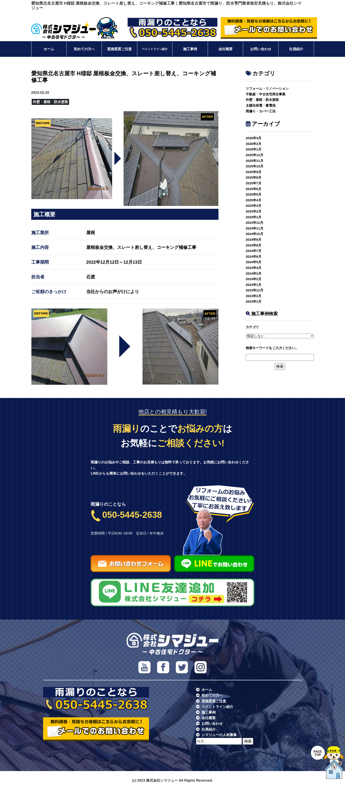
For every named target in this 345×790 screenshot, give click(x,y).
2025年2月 (254, 211)
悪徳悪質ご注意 (119, 49)
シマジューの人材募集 (219, 735)
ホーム (49, 49)
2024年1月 (254, 285)
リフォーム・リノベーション (267, 88)
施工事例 (190, 49)
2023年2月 (254, 296)
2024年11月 (254, 228)
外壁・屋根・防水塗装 (262, 100)
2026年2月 (254, 144)
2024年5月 (254, 262)
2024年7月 (254, 251)
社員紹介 (296, 49)
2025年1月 (254, 217)
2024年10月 (254, 234)
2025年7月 (254, 183)
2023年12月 (254, 290)
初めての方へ (84, 49)
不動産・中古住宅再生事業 (265, 94)
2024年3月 (254, 273)
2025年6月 (254, 189)
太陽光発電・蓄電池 (260, 105)
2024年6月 (254, 256)
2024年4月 (254, 268)
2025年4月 (254, 200)
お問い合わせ (260, 49)
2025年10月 (254, 166)
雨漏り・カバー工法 (260, 111)
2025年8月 (254, 177)
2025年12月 (254, 155)
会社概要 (225, 49)
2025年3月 (254, 205)
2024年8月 (254, 245)
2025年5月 (254, 194)
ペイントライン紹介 (155, 49)
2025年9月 (254, 172)
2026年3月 (254, 138)
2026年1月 (254, 149)
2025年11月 (254, 161)
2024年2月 (254, 279)
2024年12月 (254, 222)
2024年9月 (254, 239)
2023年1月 (254, 301)
